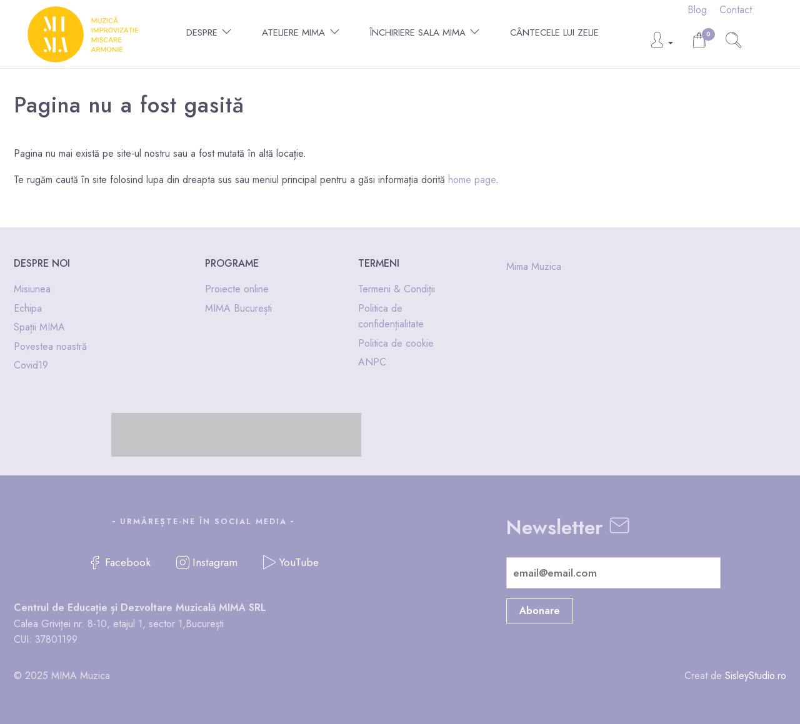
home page (472, 179)
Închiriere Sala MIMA (418, 32)
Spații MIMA (39, 327)
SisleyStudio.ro (755, 675)
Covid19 (31, 365)
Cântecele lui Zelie (554, 32)
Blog (697, 9)
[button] (660, 43)
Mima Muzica (533, 266)
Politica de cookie (396, 343)
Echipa (28, 308)
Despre (202, 32)
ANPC (372, 362)
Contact (735, 9)
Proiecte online (237, 289)
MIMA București (238, 308)
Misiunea (32, 289)
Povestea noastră (50, 346)
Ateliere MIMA (293, 32)
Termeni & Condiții (396, 289)
